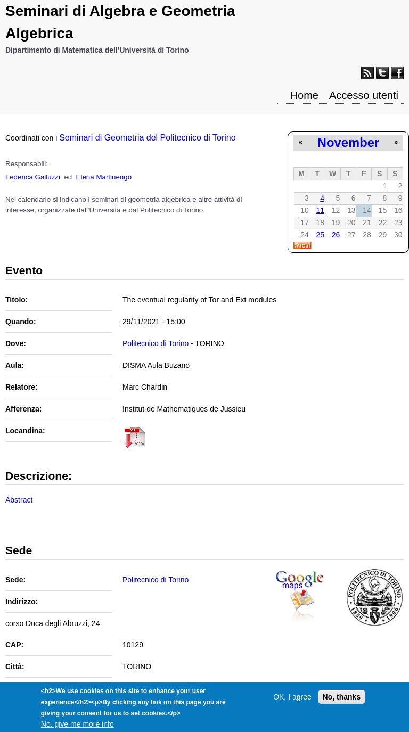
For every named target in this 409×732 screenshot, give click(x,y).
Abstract (18, 500)
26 (336, 235)
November (348, 142)
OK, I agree (292, 701)
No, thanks (342, 701)
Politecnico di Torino (155, 343)
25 (320, 235)
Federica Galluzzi (32, 177)
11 (320, 210)
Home (304, 95)
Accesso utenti (363, 95)
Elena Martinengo (104, 177)
